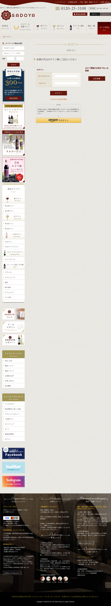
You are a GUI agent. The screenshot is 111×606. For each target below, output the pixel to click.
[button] (58, 120)
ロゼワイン (8, 242)
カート (7, 429)
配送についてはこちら (85, 543)
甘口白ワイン (9, 229)
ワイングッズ (9, 292)
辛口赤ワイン (9, 206)
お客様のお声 (73, 2)
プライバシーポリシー (12, 414)
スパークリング (10, 259)
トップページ (61, 2)
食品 (6, 282)
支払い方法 (8, 361)
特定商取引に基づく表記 (13, 409)
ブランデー (8, 272)
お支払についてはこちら (11, 573)
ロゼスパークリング (11, 247)
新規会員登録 (13, 98)
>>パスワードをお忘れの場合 (58, 99)
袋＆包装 (8, 287)
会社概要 (8, 386)
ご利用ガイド (9, 419)
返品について (9, 371)
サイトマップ (9, 424)
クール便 (8, 297)
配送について (9, 366)
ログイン (8, 439)
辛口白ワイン (9, 223)
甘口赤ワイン (9, 211)
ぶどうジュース (10, 277)
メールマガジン (10, 404)
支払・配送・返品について (89, 2)
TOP (4, 36)
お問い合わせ (105, 2)
